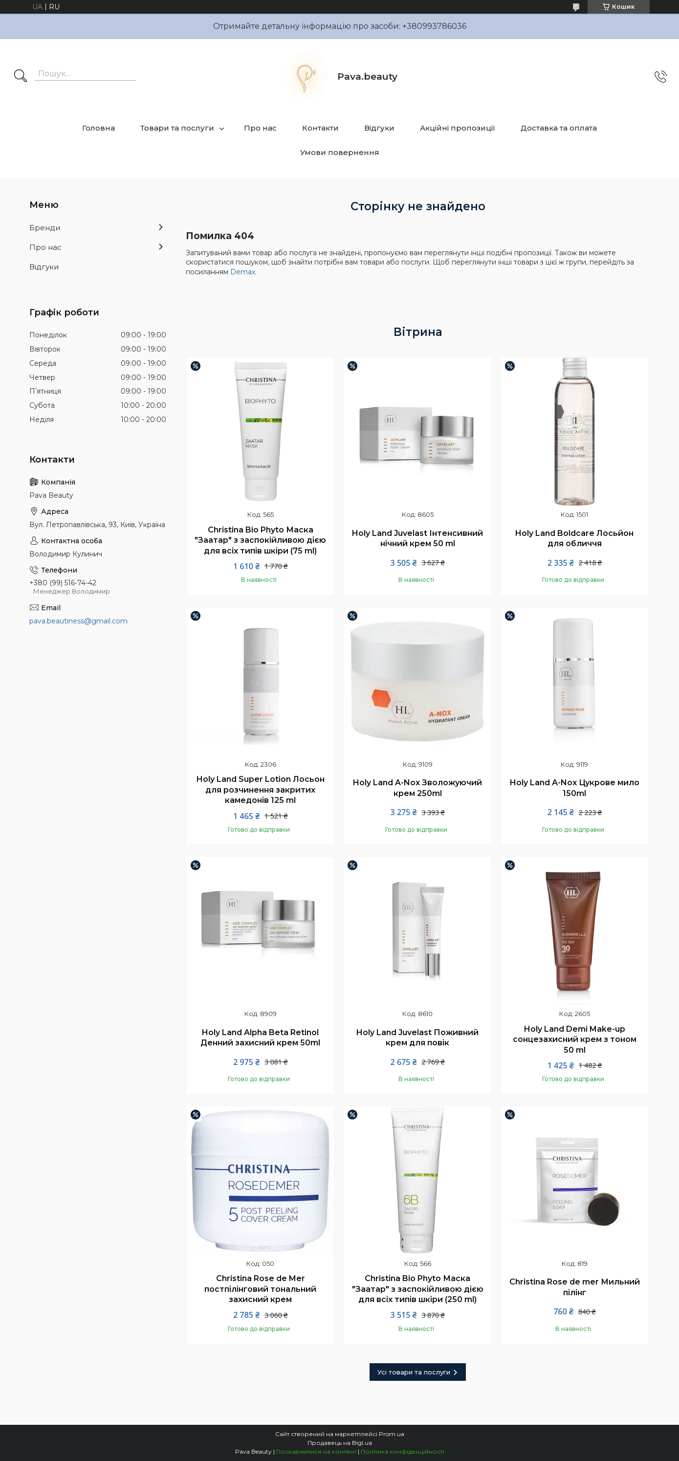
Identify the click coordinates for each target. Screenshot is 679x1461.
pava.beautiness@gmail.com (78, 621)
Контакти (320, 128)
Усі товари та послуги (413, 1372)
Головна (98, 128)
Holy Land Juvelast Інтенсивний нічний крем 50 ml (417, 539)
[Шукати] (20, 76)
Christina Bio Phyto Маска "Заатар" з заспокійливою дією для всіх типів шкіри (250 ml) (417, 1289)
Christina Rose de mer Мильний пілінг (574, 1287)
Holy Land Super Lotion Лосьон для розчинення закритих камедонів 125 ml (261, 790)
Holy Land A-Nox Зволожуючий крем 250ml (417, 788)
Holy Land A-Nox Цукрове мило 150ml (574, 788)
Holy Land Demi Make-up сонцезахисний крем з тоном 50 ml (574, 1039)
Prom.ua (391, 1434)
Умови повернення (339, 152)
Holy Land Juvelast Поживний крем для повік (417, 1038)
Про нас (260, 128)
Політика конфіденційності (402, 1451)
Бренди (44, 227)
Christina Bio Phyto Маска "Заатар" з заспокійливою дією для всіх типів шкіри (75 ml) (260, 540)
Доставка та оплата (559, 128)
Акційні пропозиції (457, 128)
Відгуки (379, 128)
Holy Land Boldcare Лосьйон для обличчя (574, 539)
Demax (242, 271)
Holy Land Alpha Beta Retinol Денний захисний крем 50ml (260, 1038)
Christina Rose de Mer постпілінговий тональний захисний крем (260, 1289)
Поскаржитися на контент (316, 1451)
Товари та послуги (177, 128)
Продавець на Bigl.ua (339, 1442)
